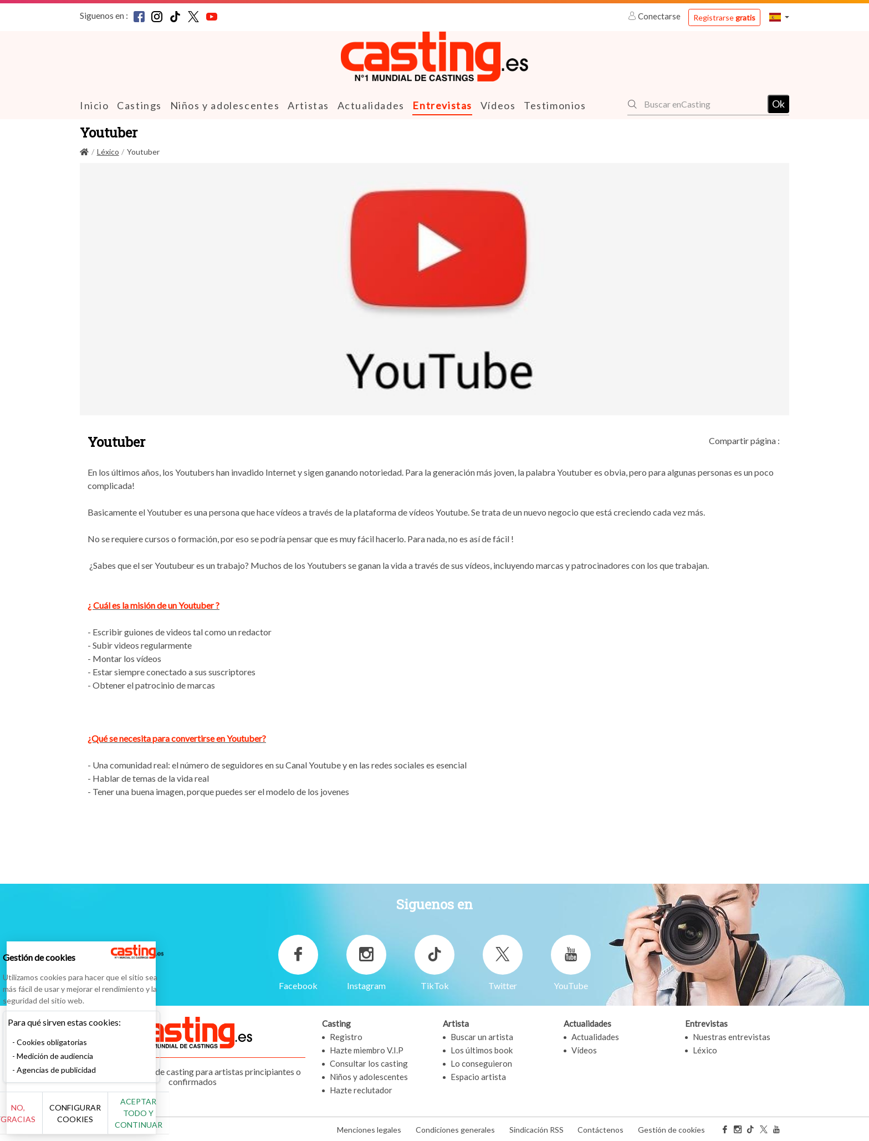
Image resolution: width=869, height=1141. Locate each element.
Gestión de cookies (671, 1129)
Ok (778, 104)
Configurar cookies (123, 1118)
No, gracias (46, 1119)
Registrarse (724, 17)
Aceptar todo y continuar (200, 1118)
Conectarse (655, 16)
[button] (779, 17)
